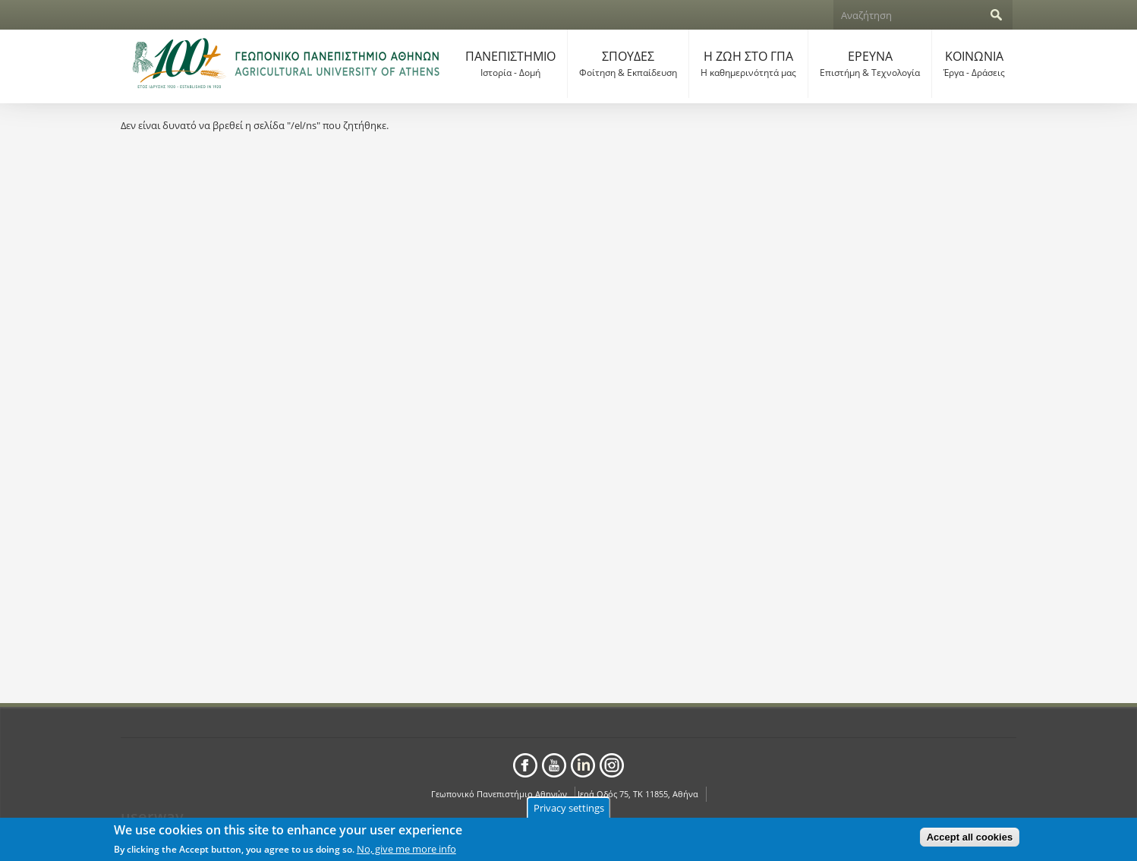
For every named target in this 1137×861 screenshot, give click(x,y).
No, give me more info (406, 850)
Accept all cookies (970, 838)
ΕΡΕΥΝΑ (870, 63)
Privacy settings (569, 809)
